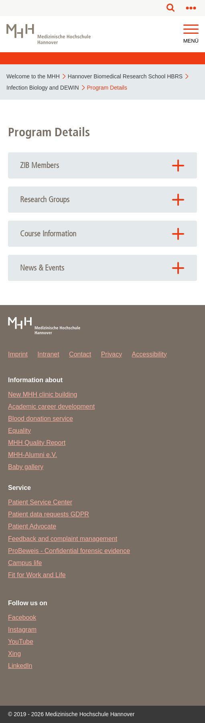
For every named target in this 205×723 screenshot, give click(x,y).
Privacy (111, 354)
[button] (191, 30)
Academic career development (51, 406)
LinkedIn (20, 665)
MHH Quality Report (36, 442)
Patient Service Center (40, 502)
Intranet (48, 354)
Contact (80, 354)
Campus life (25, 562)
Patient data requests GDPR (48, 514)
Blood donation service (40, 418)
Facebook (22, 617)
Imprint (18, 354)
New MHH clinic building (42, 394)
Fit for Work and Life (37, 574)
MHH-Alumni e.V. (32, 454)
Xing (14, 653)
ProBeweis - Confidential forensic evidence (69, 550)
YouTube (20, 641)
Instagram (22, 629)
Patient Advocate (32, 526)
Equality (19, 430)
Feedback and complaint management (62, 538)
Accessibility (149, 354)
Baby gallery (25, 466)
